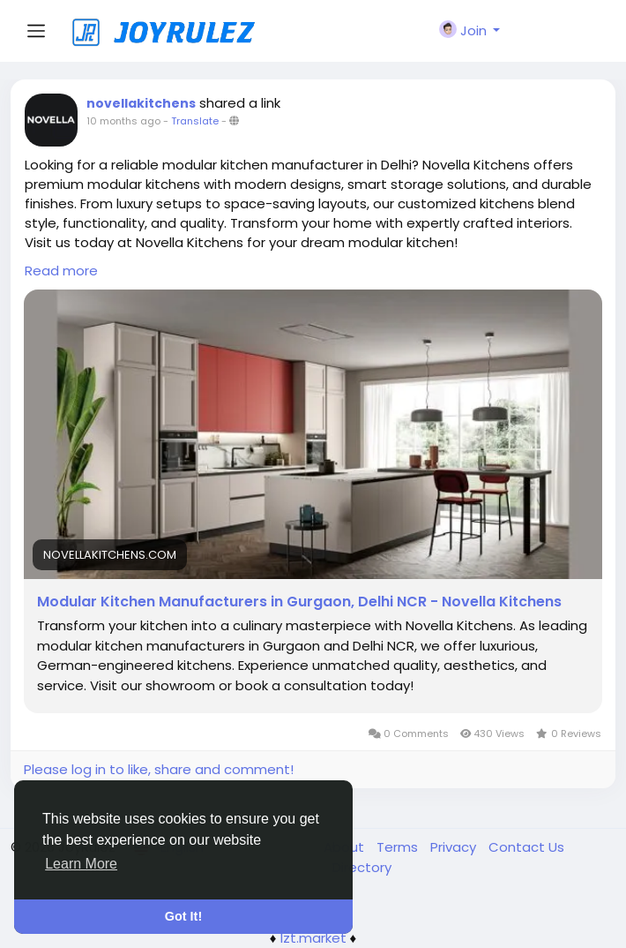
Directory (361, 867)
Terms (398, 847)
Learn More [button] (81, 863)
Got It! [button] (183, 916)
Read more (61, 270)
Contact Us (526, 847)
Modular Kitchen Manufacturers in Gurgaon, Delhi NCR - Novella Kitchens (299, 602)
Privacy (455, 847)
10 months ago (123, 121)
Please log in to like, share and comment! (159, 769)
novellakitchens (141, 103)
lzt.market (313, 938)
